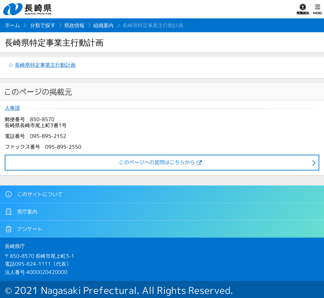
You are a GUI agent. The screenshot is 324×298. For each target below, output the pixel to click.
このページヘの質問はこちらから (157, 162)
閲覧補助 (302, 9)
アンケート (23, 229)
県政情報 (74, 25)
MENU (317, 9)
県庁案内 (21, 211)
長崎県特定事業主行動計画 (45, 64)
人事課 (12, 108)
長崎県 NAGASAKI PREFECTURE (28, 9)
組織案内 (103, 25)
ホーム (12, 25)
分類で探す (42, 25)
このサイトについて (34, 194)
